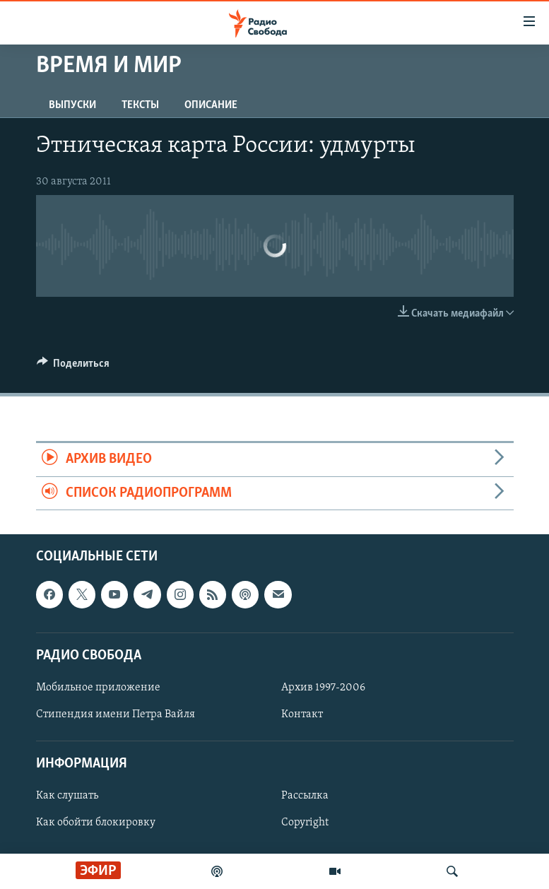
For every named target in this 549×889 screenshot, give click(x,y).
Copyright (305, 822)
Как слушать (67, 795)
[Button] (73, 366)
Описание (210, 105)
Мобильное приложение (98, 687)
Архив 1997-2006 (323, 687)
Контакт (302, 714)
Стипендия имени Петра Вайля (115, 714)
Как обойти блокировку (95, 822)
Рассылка (305, 795)
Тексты (140, 105)
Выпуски (72, 105)
